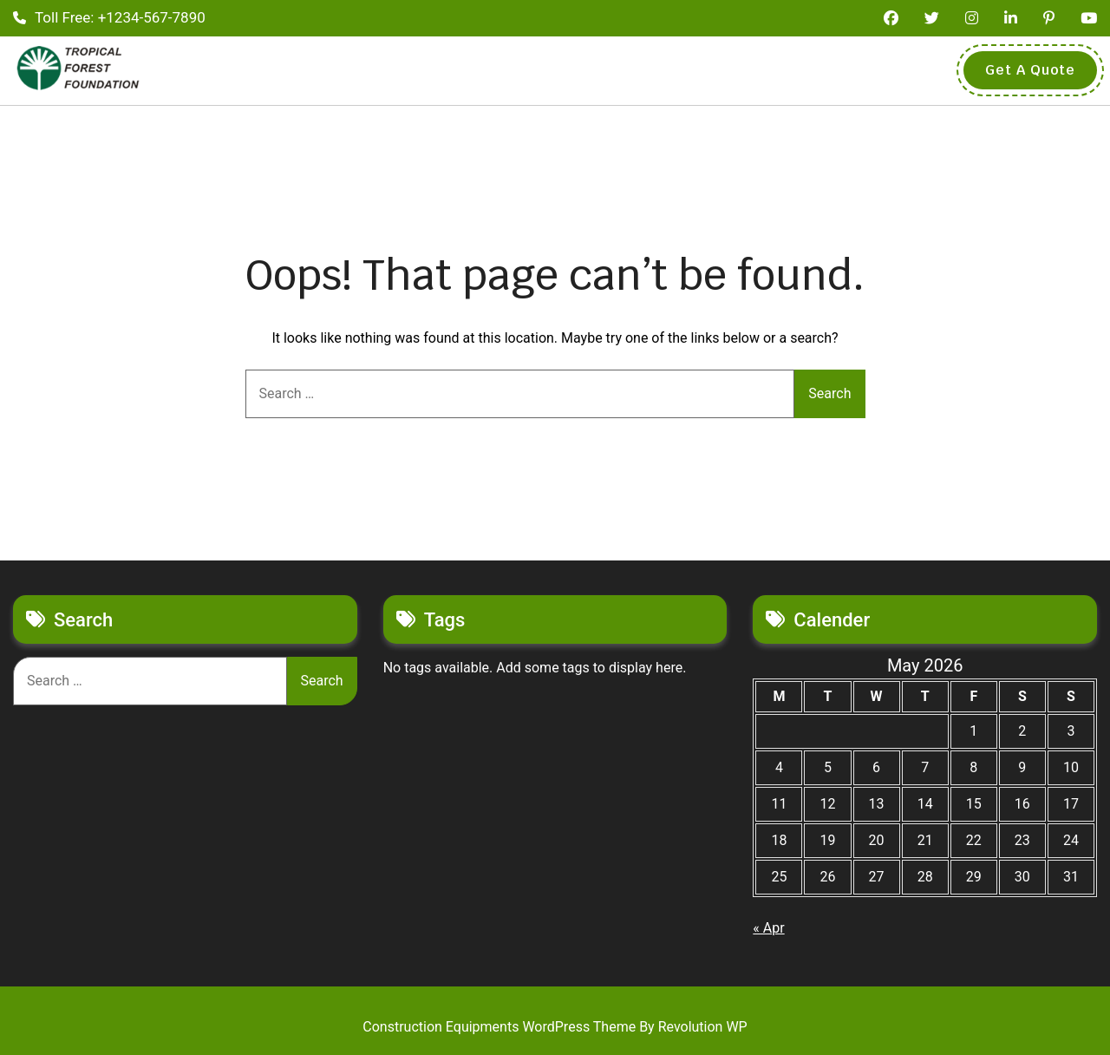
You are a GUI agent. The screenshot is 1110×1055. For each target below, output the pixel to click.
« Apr (768, 928)
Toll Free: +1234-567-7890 (109, 17)
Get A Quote (1030, 70)
